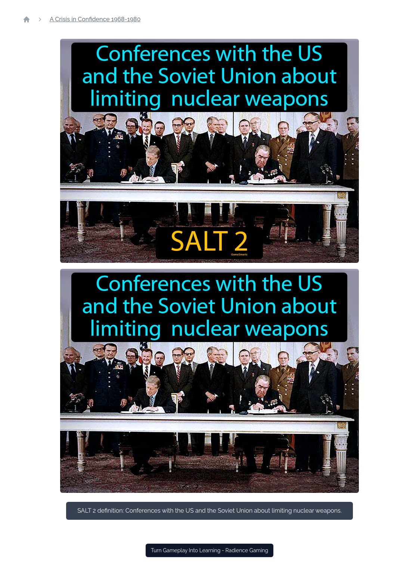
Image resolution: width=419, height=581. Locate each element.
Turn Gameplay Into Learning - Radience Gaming (209, 550)
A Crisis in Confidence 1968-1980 (95, 19)
